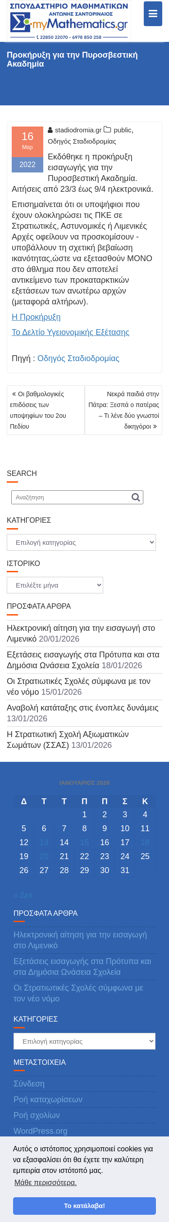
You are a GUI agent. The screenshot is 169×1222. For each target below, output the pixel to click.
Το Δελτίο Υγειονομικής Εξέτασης (70, 332)
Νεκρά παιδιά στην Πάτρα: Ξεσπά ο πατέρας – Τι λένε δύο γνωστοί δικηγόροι (123, 410)
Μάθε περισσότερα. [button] (45, 1182)
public (122, 130)
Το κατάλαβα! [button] (84, 1205)
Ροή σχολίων (37, 1115)
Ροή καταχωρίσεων (48, 1099)
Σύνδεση (29, 1083)
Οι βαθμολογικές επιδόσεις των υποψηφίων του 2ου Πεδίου (38, 410)
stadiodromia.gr (74, 130)
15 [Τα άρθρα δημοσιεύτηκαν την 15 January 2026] (84, 842)
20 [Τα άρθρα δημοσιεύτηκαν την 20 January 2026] (44, 856)
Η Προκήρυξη (36, 316)
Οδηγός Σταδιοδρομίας (82, 141)
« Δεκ (23, 895)
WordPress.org (41, 1131)
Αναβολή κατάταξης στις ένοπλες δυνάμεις (83, 707)
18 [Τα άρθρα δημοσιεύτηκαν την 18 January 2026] (145, 842)
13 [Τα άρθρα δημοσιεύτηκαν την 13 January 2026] (44, 842)
